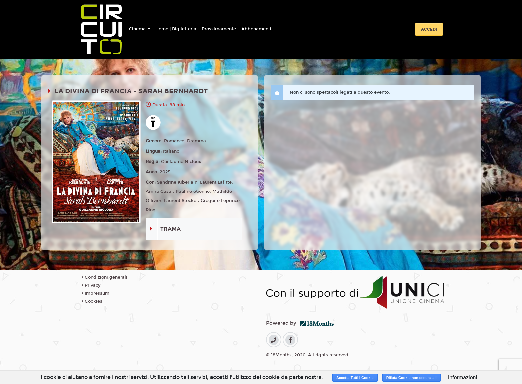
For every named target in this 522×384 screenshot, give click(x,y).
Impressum (95, 293)
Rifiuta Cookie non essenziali (411, 378)
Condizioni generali (104, 277)
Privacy (91, 285)
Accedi (429, 29)
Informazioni (462, 377)
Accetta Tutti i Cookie (355, 378)
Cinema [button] (138, 29)
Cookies (92, 301)
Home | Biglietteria (175, 29)
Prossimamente (219, 29)
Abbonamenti (256, 29)
